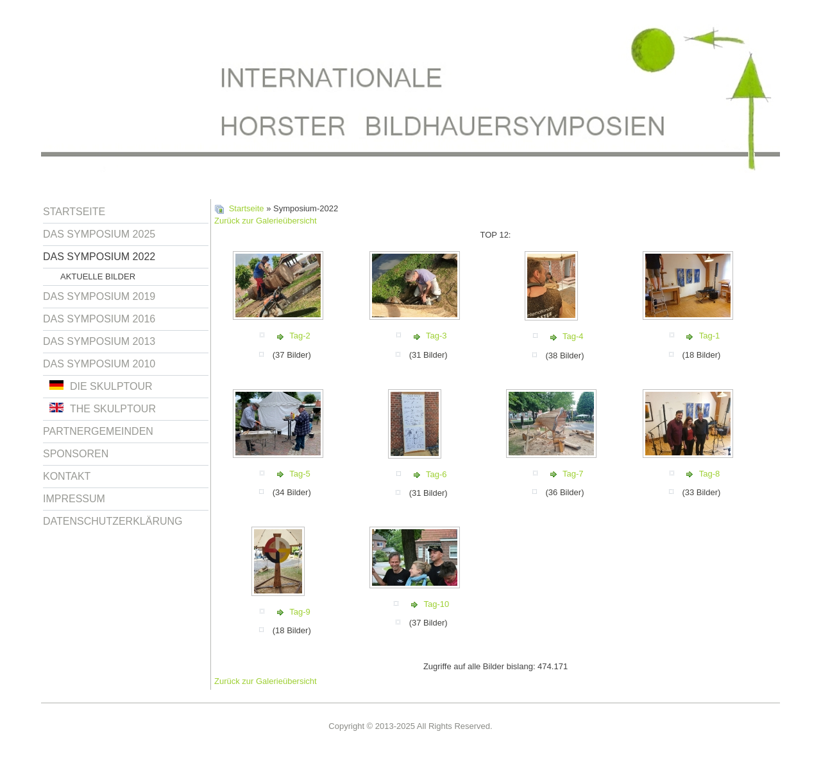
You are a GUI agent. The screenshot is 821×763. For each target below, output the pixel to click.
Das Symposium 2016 (99, 318)
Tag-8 (709, 473)
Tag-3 (436, 335)
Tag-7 (573, 473)
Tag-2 (299, 335)
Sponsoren (75, 453)
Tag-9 (299, 612)
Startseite (74, 211)
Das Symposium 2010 (99, 363)
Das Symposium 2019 (99, 296)
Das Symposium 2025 (99, 234)
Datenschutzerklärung (113, 521)
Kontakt (66, 476)
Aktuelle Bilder (97, 276)
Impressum (74, 498)
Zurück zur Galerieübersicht (265, 220)
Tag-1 (709, 335)
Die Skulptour (101, 386)
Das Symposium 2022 (99, 256)
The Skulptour (102, 408)
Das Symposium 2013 (99, 341)
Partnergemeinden (98, 431)
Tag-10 (436, 604)
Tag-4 (573, 336)
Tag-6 (436, 474)
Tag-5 (299, 473)
